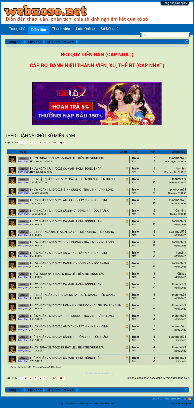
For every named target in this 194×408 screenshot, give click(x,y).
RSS (189, 398)
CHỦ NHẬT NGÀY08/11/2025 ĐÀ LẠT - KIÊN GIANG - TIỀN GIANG (72, 232)
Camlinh (180, 210)
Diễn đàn (38, 30)
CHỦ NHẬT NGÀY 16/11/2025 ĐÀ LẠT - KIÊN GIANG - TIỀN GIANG (72, 179)
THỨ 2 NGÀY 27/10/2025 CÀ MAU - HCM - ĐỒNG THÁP (65, 358)
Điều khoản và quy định (181, 403)
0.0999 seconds (72, 403)
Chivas (181, 273)
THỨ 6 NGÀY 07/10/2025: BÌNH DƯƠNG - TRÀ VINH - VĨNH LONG (72, 242)
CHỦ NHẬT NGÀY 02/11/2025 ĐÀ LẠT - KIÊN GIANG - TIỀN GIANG (72, 295)
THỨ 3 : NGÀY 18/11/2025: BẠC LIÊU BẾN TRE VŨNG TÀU (67, 158)
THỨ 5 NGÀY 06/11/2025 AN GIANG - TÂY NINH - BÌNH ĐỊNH (69, 253)
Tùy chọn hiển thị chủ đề (97, 373)
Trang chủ (17, 29)
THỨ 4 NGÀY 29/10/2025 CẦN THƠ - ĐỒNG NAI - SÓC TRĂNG (69, 337)
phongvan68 (178, 189)
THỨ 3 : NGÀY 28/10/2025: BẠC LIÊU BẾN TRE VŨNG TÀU (67, 347)
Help (166, 398)
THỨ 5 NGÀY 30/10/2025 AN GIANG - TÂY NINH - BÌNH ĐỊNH (69, 326)
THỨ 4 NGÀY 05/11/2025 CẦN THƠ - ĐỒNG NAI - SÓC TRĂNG (69, 263)
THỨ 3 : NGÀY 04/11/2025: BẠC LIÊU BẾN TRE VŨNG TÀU (67, 274)
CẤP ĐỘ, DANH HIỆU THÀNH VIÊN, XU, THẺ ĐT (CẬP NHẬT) (97, 65)
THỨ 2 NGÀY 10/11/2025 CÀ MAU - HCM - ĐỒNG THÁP (65, 221)
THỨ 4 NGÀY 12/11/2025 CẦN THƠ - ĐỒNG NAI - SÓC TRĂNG (69, 211)
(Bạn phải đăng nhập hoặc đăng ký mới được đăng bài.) (157, 377)
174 (54, 142)
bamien (181, 168)
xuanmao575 (177, 158)
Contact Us (157, 398)
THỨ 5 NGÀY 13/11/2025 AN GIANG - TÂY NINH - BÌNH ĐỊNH (69, 200)
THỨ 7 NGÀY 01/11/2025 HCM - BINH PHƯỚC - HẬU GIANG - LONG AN (75, 305)
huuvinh (181, 252)
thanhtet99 (179, 179)
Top (184, 398)
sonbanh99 (179, 221)
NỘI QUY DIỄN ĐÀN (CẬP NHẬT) (97, 55)
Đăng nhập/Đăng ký (175, 3)
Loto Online (85, 29)
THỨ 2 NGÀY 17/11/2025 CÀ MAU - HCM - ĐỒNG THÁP (65, 168)
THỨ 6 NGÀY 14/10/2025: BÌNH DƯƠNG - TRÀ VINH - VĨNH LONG (72, 189)
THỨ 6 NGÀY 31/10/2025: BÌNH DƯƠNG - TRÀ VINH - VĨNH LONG (72, 316)
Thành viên (61, 29)
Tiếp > (61, 142)
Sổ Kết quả (109, 29)
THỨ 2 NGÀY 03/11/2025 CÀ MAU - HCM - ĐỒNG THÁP (65, 284)
